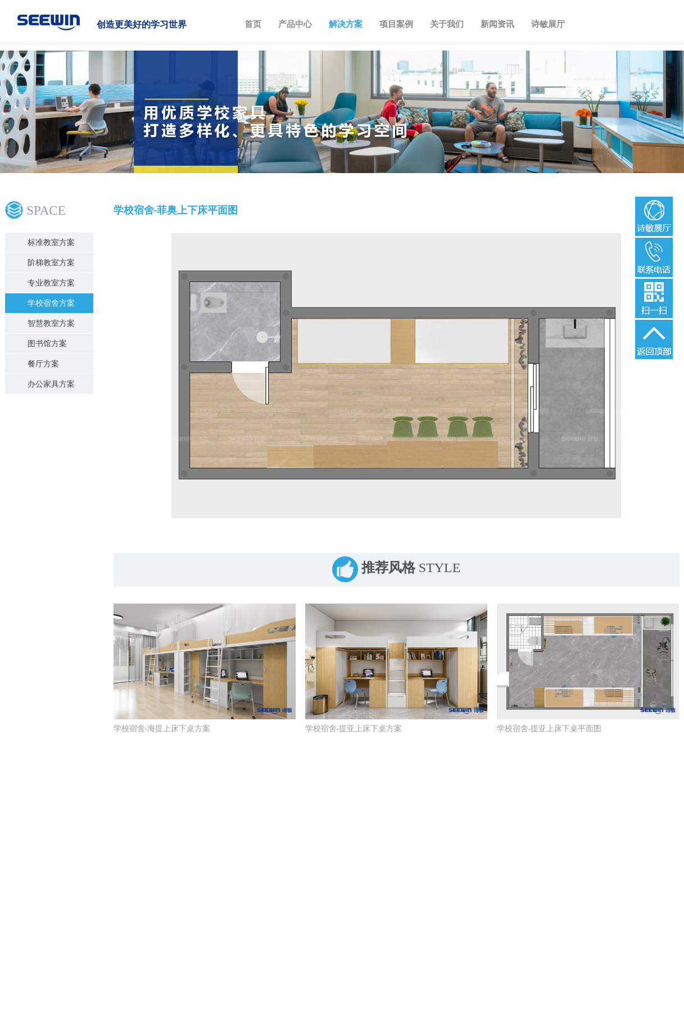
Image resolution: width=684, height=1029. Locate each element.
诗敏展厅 (548, 24)
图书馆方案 (47, 343)
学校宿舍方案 (51, 303)
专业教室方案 (51, 283)
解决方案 (346, 24)
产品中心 (295, 24)
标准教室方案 (51, 242)
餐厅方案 (43, 364)
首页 (252, 24)
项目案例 (396, 24)
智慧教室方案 (51, 323)
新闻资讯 (497, 24)
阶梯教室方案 (51, 263)
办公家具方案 (51, 384)
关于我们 (447, 24)
